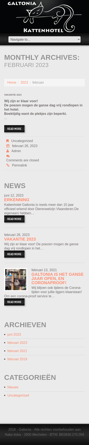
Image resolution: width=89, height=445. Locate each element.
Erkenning (16, 199)
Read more (14, 129)
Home (11, 82)
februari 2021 (17, 351)
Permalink (19, 165)
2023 (24, 82)
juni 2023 (14, 334)
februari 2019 (17, 359)
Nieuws (12, 387)
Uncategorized (22, 141)
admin (16, 151)
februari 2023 (17, 342)
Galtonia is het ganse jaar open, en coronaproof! (57, 278)
